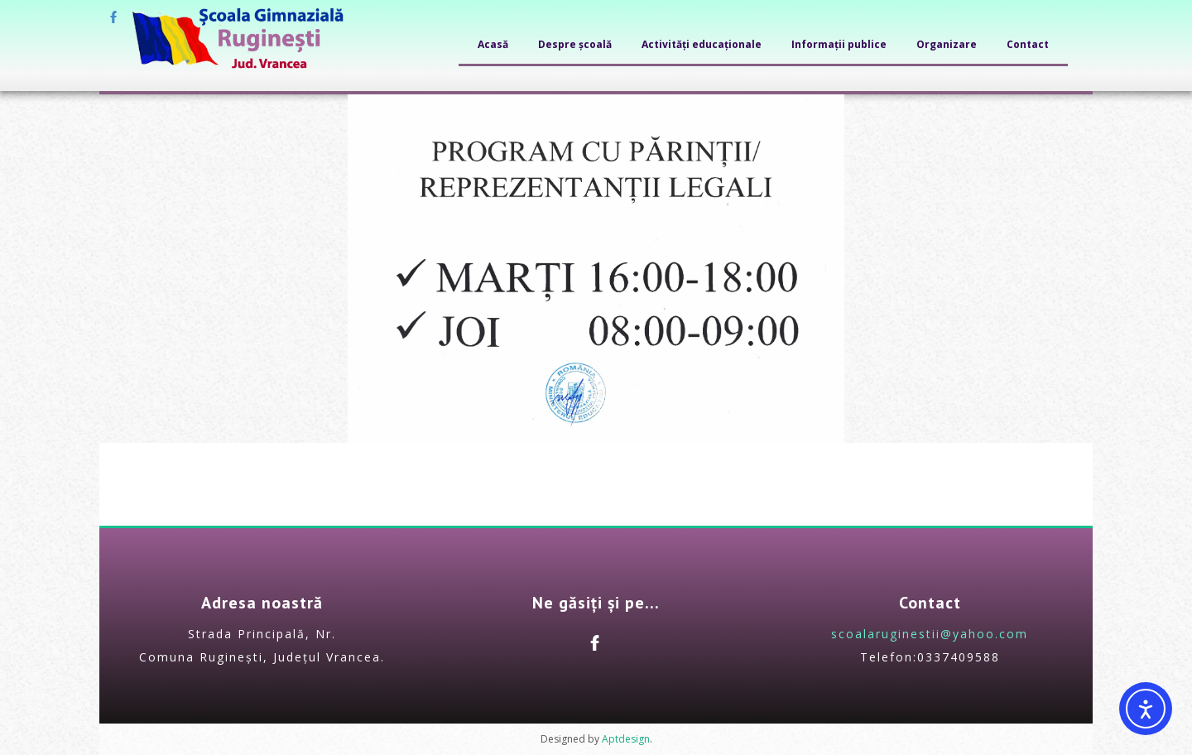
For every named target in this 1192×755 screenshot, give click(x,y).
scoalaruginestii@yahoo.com (929, 634)
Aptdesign (626, 739)
